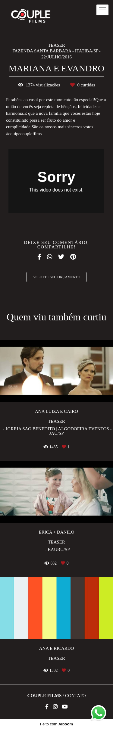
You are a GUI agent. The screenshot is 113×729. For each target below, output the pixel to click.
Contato (75, 695)
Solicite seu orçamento (56, 277)
